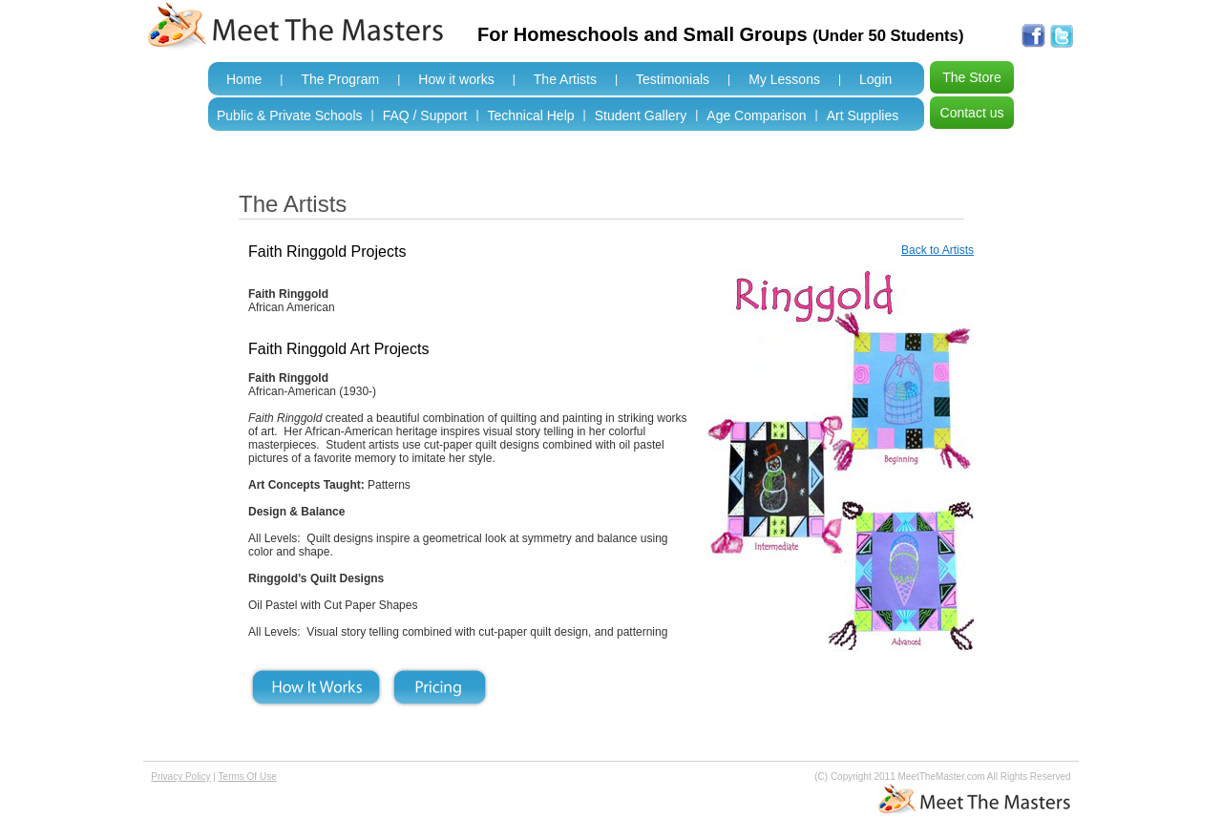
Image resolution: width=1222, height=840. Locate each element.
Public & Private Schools (290, 115)
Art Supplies (862, 115)
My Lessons (784, 79)
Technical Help (531, 115)
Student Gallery (641, 115)
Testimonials (672, 79)
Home (244, 79)
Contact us (972, 112)
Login (875, 79)
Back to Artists (937, 250)
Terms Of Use (248, 776)
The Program (340, 79)
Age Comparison (756, 115)
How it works (456, 79)
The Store (971, 77)
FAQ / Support (425, 115)
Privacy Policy (180, 776)
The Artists (565, 79)
